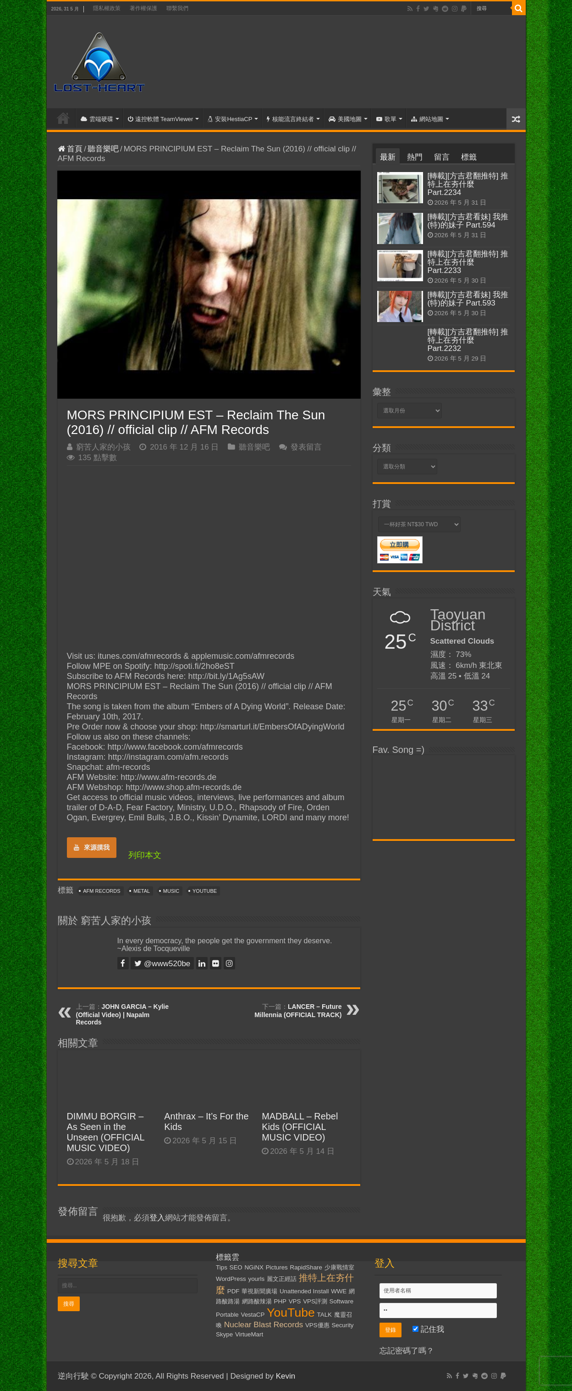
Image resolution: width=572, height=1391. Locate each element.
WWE (338, 1291)
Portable (227, 1314)
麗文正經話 (282, 1278)
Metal (141, 891)
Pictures (277, 1267)
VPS (295, 1301)
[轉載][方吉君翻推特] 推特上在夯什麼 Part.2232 (468, 340)
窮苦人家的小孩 (103, 447)
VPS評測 (315, 1301)
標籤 (469, 157)
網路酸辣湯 (257, 1301)
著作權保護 (143, 8)
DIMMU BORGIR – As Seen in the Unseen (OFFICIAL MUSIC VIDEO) (105, 1132)
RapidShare (306, 1267)
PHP (280, 1301)
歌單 (386, 119)
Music (171, 891)
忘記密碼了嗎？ (407, 1350)
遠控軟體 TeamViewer (160, 119)
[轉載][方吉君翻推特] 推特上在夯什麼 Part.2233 (468, 262)
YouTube (204, 891)
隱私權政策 (107, 8)
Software (342, 1301)
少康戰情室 (339, 1267)
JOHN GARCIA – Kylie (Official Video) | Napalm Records (122, 1014)
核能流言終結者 (290, 119)
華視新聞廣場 (259, 1291)
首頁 (63, 118)
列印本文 (144, 855)
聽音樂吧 (103, 149)
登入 (157, 1217)
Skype (224, 1334)
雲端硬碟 (97, 119)
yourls (256, 1278)
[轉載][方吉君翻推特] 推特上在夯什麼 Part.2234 (468, 184)
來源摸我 (92, 847)
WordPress (231, 1278)
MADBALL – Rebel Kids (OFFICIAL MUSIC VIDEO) (300, 1126)
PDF (233, 1291)
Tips (221, 1267)
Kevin (286, 1376)
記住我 (428, 1329)
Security (342, 1325)
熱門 (415, 157)
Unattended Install (304, 1291)
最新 (388, 157)
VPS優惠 (317, 1325)
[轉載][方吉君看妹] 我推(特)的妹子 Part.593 (468, 298)
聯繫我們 (177, 8)
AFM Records (101, 891)
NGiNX (253, 1267)
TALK (324, 1314)
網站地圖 (427, 119)
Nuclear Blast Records (263, 1324)
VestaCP (253, 1314)
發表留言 (306, 447)
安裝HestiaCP (230, 119)
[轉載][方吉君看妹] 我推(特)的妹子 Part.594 (468, 220)
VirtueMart (249, 1334)
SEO (236, 1267)
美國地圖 (345, 119)
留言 (442, 157)
